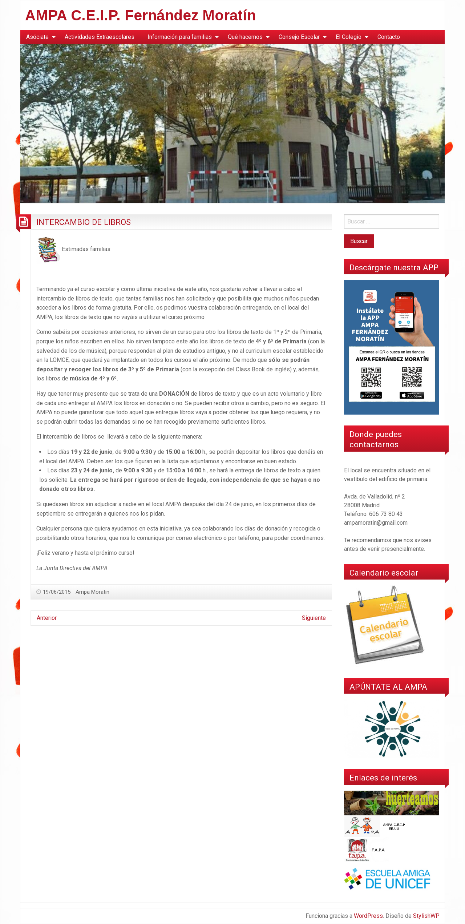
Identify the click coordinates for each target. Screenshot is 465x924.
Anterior (47, 617)
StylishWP (426, 915)
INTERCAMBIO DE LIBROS (83, 222)
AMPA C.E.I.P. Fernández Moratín (140, 15)
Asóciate (37, 36)
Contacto (388, 36)
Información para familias (179, 36)
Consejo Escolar (299, 36)
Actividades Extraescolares (99, 36)
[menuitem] (38, 37)
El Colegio (348, 36)
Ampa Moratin (92, 592)
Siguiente (314, 617)
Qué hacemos (245, 36)
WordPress (368, 915)
